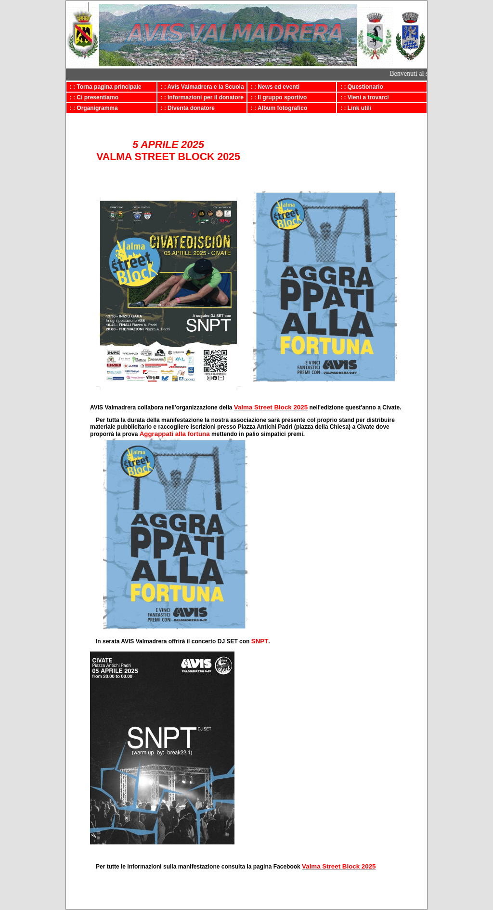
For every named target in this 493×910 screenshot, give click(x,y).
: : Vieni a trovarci (363, 97)
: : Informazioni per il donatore (200, 97)
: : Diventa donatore (186, 108)
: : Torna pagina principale (104, 86)
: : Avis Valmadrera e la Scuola (200, 86)
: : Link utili (354, 108)
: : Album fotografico (277, 108)
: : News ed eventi (273, 86)
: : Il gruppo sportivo (277, 97)
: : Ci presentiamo (92, 97)
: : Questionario (360, 86)
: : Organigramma (92, 108)
